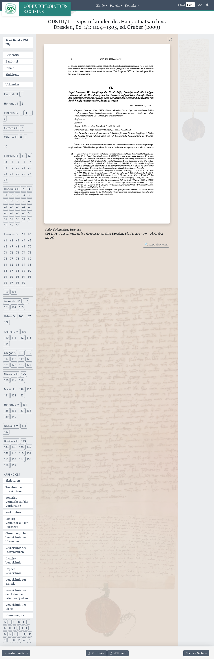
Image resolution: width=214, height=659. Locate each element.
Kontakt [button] (131, 5)
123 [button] (21, 365)
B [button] (9, 622)
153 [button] (14, 459)
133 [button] (21, 395)
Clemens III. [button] (11, 128)
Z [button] (29, 640)
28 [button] (5, 180)
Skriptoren (13, 480)
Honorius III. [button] (11, 189)
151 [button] (29, 453)
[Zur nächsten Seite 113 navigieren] (196, 653)
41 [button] (5, 207)
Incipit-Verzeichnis (13, 560)
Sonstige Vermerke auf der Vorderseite (17, 501)
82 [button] (11, 264)
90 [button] (29, 270)
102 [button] (25, 301)
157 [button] (14, 465)
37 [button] (11, 201)
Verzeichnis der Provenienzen (16, 550)
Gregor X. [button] (10, 353)
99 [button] (23, 283)
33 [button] (17, 195)
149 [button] (14, 453)
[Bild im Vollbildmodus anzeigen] (170, 39)
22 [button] (29, 168)
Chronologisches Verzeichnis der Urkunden (17, 537)
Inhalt (10, 68)
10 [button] (5, 146)
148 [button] (6, 453)
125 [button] (23, 374)
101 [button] (14, 292)
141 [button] (24, 426)
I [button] (14, 628)
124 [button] (29, 365)
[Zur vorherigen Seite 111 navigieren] (16, 653)
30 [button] (29, 189)
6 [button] (5, 119)
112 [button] (21, 337)
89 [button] (23, 270)
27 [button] (29, 174)
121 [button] (6, 365)
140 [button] (14, 417)
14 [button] (11, 162)
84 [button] (23, 264)
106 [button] (21, 316)
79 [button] (23, 258)
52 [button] (11, 219)
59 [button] (23, 234)
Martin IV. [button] (10, 389)
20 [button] (17, 168)
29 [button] (23, 189)
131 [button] (6, 395)
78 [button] (17, 258)
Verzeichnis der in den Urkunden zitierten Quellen (17, 594)
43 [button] (17, 207)
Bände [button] (100, 5)
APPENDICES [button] (12, 474)
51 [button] (5, 219)
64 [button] (23, 240)
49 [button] (23, 213)
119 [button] (21, 359)
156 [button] (6, 465)
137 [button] (21, 411)
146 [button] (21, 447)
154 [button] (21, 459)
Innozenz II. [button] (11, 113)
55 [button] (29, 219)
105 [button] (21, 307)
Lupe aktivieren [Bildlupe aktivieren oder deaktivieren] (156, 244)
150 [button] (21, 453)
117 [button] (6, 359)
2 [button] (22, 103)
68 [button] (17, 246)
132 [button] (14, 395)
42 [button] (11, 207)
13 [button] (5, 162)
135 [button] (6, 411)
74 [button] (23, 252)
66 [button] (5, 246)
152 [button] (6, 459)
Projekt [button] (115, 5)
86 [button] (5, 270)
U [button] (14, 640)
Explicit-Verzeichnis (13, 571)
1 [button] (22, 94)
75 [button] (29, 252)
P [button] (20, 634)
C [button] (14, 622)
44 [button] (23, 207)
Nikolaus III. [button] (11, 374)
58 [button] (17, 225)
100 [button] (6, 292)
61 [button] (5, 240)
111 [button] (14, 337)
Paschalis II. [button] (11, 94)
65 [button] (29, 240)
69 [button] (23, 246)
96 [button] (5, 283)
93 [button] (17, 276)
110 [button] (6, 337)
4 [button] (26, 113)
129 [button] (21, 389)
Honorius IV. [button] (12, 404)
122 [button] (14, 365)
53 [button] (17, 219)
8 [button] (21, 137)
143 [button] (23, 441)
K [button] (22, 628)
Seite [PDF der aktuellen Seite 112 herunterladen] (96, 653)
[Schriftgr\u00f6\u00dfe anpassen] (200, 5)
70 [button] (29, 246)
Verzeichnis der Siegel (16, 606)
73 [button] (17, 252)
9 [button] (25, 137)
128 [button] (21, 380)
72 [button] (11, 252)
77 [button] (11, 258)
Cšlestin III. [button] (10, 137)
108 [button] (6, 322)
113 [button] (29, 337)
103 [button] (6, 307)
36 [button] (5, 201)
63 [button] (17, 240)
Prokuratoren (14, 512)
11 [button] (23, 156)
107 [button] (28, 316)
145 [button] (14, 447)
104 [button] (14, 307)
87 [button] (11, 270)
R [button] (30, 634)
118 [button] (14, 359)
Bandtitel (12, 61)
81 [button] (5, 264)
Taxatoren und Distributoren (15, 489)
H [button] (10, 628)
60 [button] (29, 234)
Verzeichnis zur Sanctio (16, 581)
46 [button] (5, 213)
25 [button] (17, 174)
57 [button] (11, 225)
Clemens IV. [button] (11, 331)
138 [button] (29, 411)
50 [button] (29, 213)
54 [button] (23, 219)
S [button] (5, 640)
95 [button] (29, 276)
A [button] (5, 622)
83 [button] (17, 264)
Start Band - (17, 42)
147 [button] (29, 447)
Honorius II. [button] (11, 103)
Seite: (181, 4)
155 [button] (29, 459)
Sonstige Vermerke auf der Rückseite (17, 522)
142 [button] (6, 432)
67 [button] (11, 246)
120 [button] (29, 359)
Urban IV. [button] (10, 316)
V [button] (19, 640)
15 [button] (17, 162)
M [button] (5, 634)
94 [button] (23, 276)
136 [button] (14, 411)
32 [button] (11, 195)
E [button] (24, 622)
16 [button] (23, 162)
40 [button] (29, 201)
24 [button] (11, 174)
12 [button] (29, 156)
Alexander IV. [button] (12, 301)
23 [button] (5, 174)
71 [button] (5, 252)
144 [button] (6, 447)
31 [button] (5, 195)
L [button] (26, 628)
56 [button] (5, 225)
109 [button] (24, 331)
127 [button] (14, 380)
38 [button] (17, 201)
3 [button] (21, 113)
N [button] (10, 634)
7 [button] (22, 128)
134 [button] (25, 404)
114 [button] (6, 344)
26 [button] (23, 174)
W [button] (24, 640)
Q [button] (25, 634)
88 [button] (17, 270)
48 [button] (17, 213)
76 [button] (5, 258)
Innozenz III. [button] (11, 156)
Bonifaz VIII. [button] (11, 441)
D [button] (19, 622)
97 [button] (11, 283)
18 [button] (5, 168)
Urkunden (12, 84)
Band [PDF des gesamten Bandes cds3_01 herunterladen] (118, 653)
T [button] (9, 640)
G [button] (5, 628)
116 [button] (28, 353)
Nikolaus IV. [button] (11, 426)
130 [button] (29, 389)
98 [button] (17, 283)
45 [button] (29, 207)
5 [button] (30, 113)
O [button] (15, 634)
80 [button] (29, 258)
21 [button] (23, 168)
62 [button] (11, 240)
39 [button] (23, 201)
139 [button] (6, 417)
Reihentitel (13, 55)
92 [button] (11, 276)
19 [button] (11, 168)
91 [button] (5, 276)
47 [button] (11, 213)
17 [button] (29, 162)
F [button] (28, 622)
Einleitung (12, 74)
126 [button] (6, 380)
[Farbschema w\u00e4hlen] (207, 5)
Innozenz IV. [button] (11, 234)
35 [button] (29, 195)
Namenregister (16, 615)
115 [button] (21, 353)
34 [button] (23, 195)
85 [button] (29, 264)
